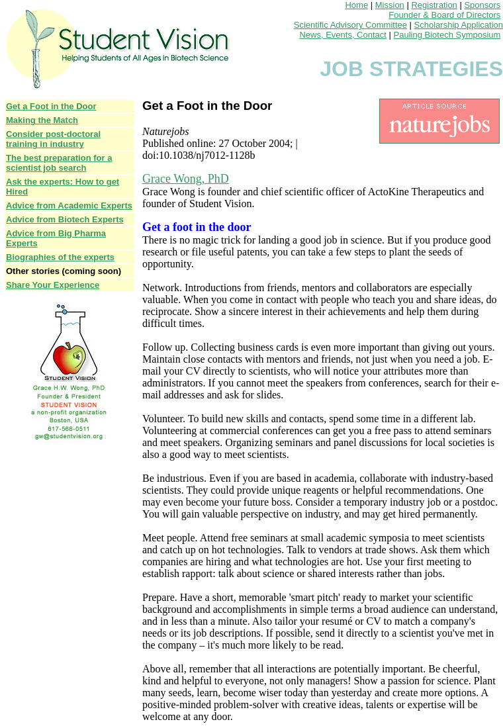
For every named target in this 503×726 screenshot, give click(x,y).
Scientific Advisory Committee (350, 25)
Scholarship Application (458, 25)
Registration (434, 5)
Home (356, 5)
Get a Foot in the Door (51, 106)
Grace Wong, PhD (185, 178)
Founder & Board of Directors (444, 15)
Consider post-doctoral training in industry (53, 139)
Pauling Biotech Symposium (447, 35)
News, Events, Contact (343, 35)
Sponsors (482, 5)
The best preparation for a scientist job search (59, 163)
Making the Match (42, 120)
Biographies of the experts (60, 257)
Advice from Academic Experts (69, 205)
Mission (389, 5)
